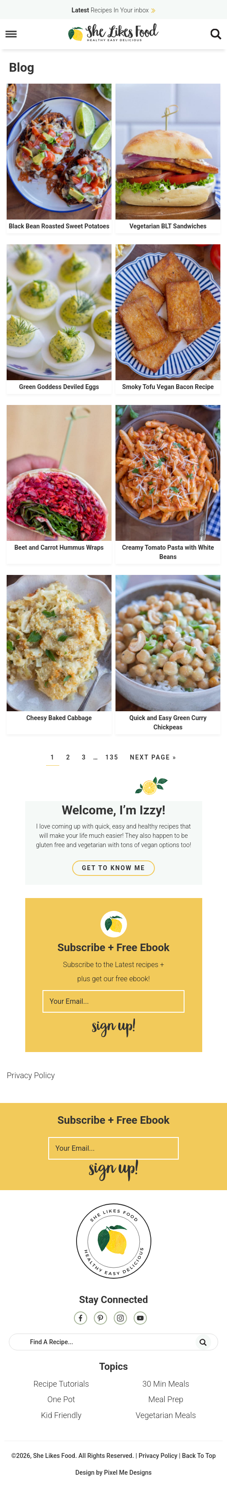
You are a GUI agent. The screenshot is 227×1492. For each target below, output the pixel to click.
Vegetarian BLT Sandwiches (167, 226)
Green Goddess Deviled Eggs (59, 386)
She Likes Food (113, 32)
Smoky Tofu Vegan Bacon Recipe (168, 386)
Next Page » (153, 757)
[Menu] (11, 34)
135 (112, 757)
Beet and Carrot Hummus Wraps (59, 547)
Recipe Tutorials (61, 1383)
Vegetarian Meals (165, 1415)
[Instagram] (120, 1319)
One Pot (61, 1399)
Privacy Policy (31, 1075)
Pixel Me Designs (128, 1472)
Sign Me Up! (113, 1028)
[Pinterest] (100, 1319)
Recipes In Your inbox (110, 10)
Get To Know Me (113, 867)
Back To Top (198, 1455)
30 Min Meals (165, 1383)
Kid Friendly (61, 1415)
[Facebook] (80, 1319)
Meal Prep (165, 1399)
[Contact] (140, 1319)
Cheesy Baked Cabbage (59, 717)
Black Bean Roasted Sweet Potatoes (59, 226)
